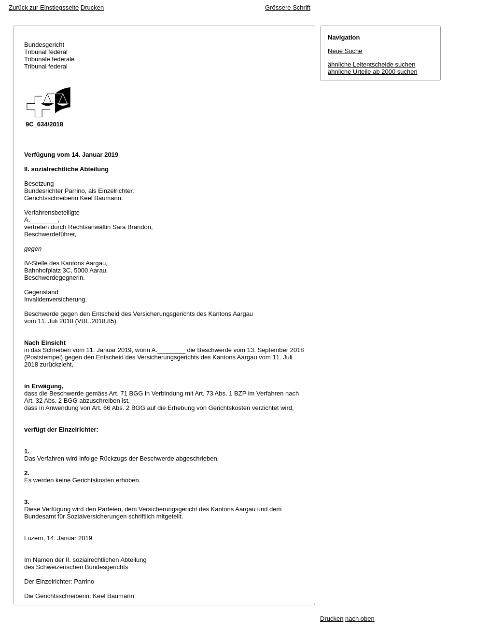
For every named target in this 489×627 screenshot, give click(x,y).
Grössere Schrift (287, 7)
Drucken (92, 7)
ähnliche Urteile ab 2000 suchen (373, 71)
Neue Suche (345, 51)
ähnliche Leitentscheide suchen (371, 64)
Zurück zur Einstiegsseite (44, 7)
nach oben (360, 618)
